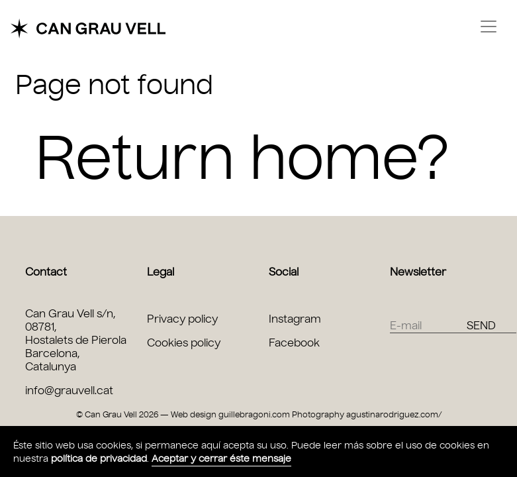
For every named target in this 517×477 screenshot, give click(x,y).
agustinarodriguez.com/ (394, 414)
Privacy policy (182, 319)
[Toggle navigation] (488, 26)
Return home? (242, 158)
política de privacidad (99, 458)
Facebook (294, 343)
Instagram (295, 319)
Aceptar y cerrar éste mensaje (221, 458)
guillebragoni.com (254, 414)
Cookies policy (183, 343)
